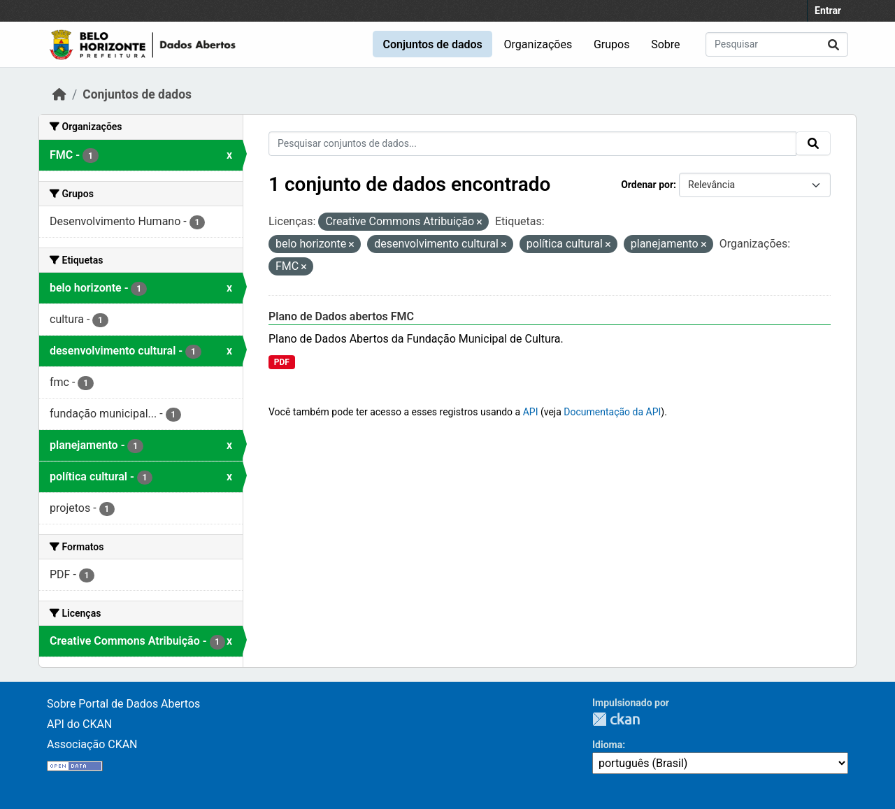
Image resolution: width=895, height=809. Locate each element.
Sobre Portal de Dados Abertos (123, 703)
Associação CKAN (92, 744)
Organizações (538, 44)
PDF (281, 362)
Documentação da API (612, 411)
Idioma (607, 744)
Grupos (612, 44)
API (530, 411)
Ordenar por (647, 184)
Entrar (828, 10)
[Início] (59, 94)
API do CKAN (79, 724)
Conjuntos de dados (432, 44)
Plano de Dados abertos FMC (341, 316)
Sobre (665, 44)
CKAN (616, 719)
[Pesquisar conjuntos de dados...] (777, 44)
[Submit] (833, 44)
